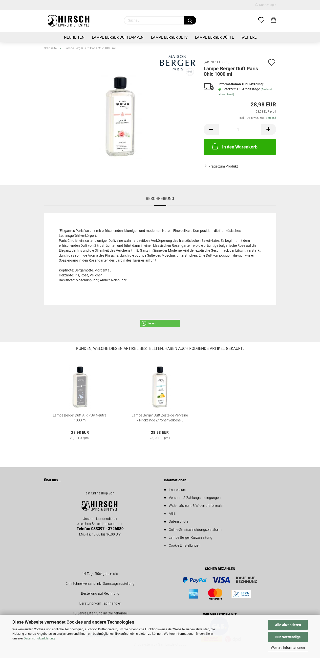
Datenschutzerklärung (39, 638)
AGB (172, 513)
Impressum (177, 490)
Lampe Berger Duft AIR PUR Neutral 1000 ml (80, 417)
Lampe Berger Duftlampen (118, 37)
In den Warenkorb (234, 146)
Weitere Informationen (288, 648)
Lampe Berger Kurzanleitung (190, 537)
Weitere (249, 37)
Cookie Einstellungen (184, 545)
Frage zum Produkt (223, 166)
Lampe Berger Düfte (214, 37)
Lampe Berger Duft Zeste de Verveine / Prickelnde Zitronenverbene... (160, 417)
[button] (160, 323)
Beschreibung (160, 198)
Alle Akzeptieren (288, 625)
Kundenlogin (265, 5)
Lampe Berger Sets (169, 37)
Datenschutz (178, 521)
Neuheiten (74, 37)
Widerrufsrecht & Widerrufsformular (196, 506)
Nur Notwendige (288, 637)
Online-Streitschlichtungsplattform (195, 530)
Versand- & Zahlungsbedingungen (195, 498)
